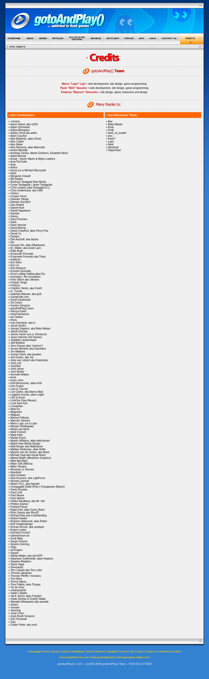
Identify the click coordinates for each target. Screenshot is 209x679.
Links (140, 651)
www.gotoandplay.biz (102, 657)
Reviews (100, 651)
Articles (65, 651)
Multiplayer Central (82, 651)
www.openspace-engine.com (133, 657)
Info (132, 651)
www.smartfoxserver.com (74, 657)
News (46, 651)
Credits (176, 651)
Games (55, 651)
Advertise (164, 651)
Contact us (151, 651)
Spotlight (112, 651)
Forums (123, 651)
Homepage (35, 651)
